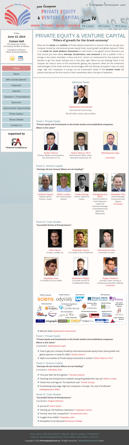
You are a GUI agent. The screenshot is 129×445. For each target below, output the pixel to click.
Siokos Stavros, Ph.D (80, 153)
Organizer (16, 85)
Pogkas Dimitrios (110, 278)
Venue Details (16, 119)
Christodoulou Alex (106, 250)
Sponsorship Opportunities (17, 108)
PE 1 (87, 26)
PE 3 (120, 26)
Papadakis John (51, 278)
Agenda (16, 91)
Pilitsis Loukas (63, 194)
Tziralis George (82, 194)
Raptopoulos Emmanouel (80, 107)
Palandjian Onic (118, 194)
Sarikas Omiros (51, 153)
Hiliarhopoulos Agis (110, 153)
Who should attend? (16, 79)
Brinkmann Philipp (80, 278)
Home (16, 68)
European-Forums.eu (89, 440)
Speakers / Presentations (17, 96)
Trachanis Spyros (45, 194)
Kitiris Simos (55, 250)
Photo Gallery (16, 114)
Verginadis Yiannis (80, 250)
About (16, 74)
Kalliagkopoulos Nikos (100, 195)
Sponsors (16, 102)
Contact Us (16, 125)
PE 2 (104, 26)
